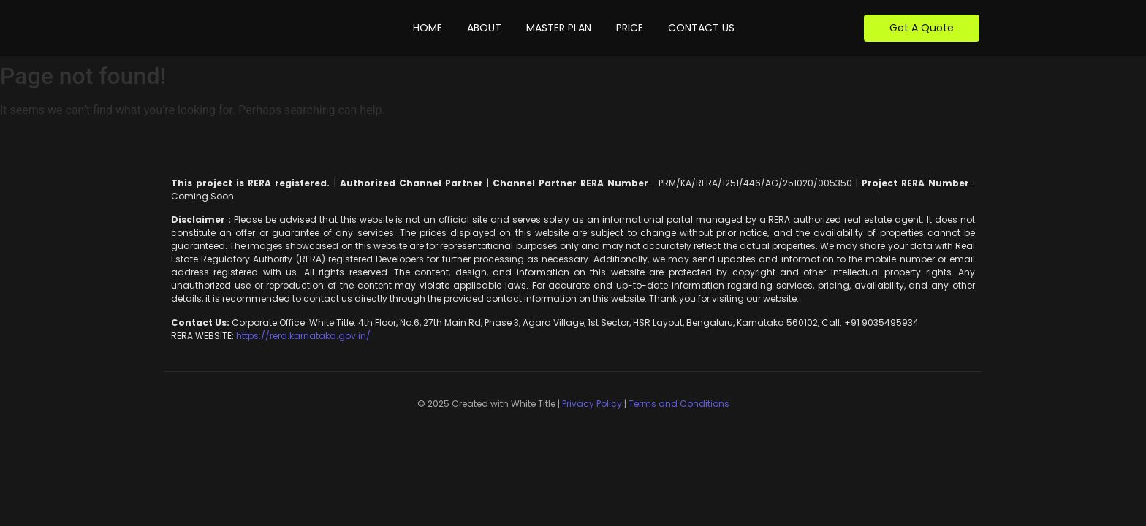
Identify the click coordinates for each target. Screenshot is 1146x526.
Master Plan (558, 27)
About (484, 27)
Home (427, 27)
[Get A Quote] (921, 28)
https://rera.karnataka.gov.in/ (302, 335)
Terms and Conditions (679, 403)
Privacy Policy (592, 403)
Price (629, 27)
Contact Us (701, 27)
